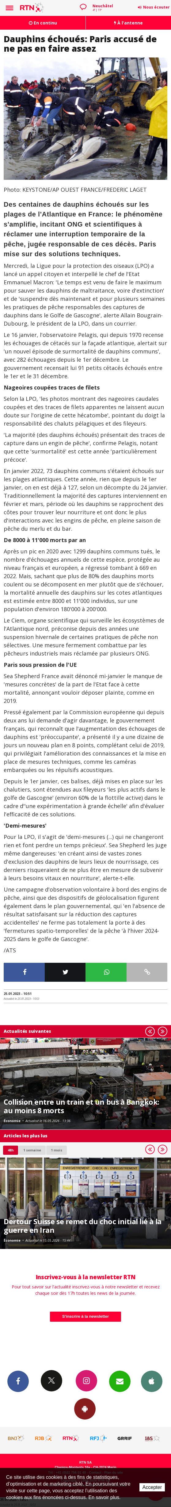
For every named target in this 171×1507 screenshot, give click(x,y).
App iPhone (151, 1381)
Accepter (152, 1487)
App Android (85, 1408)
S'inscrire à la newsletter (85, 1316)
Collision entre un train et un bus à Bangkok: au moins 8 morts (81, 1106)
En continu (43, 23)
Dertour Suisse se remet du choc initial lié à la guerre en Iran (83, 1226)
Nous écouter (156, 7)
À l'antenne (128, 23)
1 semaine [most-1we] (32, 1150)
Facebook (18, 1381)
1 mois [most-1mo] (56, 1150)
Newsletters (120, 1381)
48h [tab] (10, 1150)
